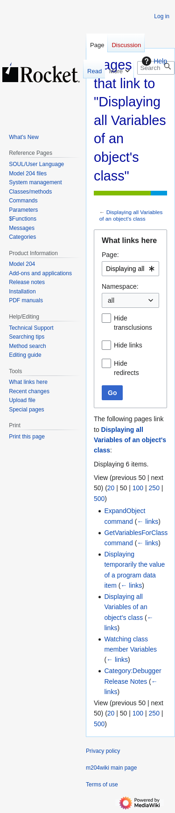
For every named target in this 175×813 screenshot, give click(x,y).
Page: (110, 254)
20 (111, 488)
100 (138, 488)
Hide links (128, 345)
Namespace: (120, 286)
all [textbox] (111, 300)
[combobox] (130, 268)
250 (154, 488)
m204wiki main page (111, 767)
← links (147, 521)
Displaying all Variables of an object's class (131, 215)
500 (99, 498)
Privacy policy (103, 751)
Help (153, 61)
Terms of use (102, 784)
